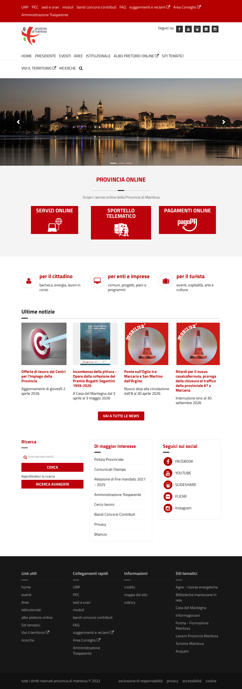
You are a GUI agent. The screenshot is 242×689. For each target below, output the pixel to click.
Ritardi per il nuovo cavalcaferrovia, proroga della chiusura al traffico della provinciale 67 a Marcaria (196, 381)
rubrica (129, 602)
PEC (35, 7)
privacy (172, 681)
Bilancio (100, 534)
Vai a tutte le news (121, 416)
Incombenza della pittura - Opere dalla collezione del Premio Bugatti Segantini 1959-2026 (95, 378)
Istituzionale (98, 56)
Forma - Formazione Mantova (192, 625)
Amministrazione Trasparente (44, 15)
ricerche (67, 68)
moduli (68, 7)
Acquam (182, 651)
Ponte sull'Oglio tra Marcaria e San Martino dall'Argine (143, 376)
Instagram (183, 508)
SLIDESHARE (185, 484)
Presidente (45, 56)
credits (129, 587)
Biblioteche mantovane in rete (196, 597)
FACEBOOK (184, 461)
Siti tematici (173, 56)
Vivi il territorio (38, 68)
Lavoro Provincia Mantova (197, 636)
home (26, 56)
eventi (65, 56)
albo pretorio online (136, 56)
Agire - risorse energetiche (197, 587)
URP (25, 7)
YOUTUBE (183, 473)
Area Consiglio (187, 7)
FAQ (123, 7)
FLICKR (180, 496)
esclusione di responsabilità (141, 681)
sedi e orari (50, 7)
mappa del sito (135, 595)
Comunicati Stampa (110, 469)
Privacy (100, 524)
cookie (211, 681)
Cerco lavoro (104, 504)
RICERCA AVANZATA (52, 484)
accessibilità (192, 681)
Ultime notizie (38, 311)
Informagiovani (188, 615)
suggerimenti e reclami (149, 7)
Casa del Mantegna (191, 608)
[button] (18, 122)
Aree (78, 56)
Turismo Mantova (190, 643)
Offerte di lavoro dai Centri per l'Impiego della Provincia (43, 376)
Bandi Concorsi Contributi (114, 514)
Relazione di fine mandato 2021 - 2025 (120, 481)
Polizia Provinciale (109, 459)
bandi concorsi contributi (96, 7)
